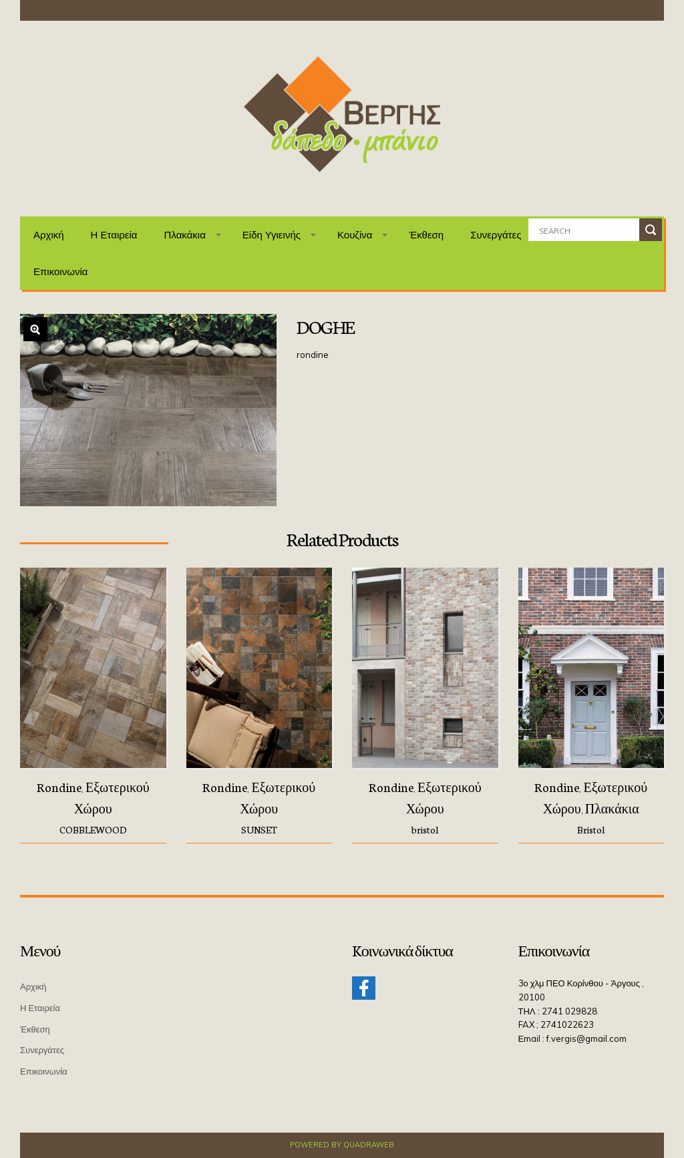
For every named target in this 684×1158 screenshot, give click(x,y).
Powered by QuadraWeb (342, 1144)
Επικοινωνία (60, 271)
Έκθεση (426, 234)
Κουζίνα (355, 234)
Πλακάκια (185, 234)
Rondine (59, 786)
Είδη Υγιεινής (271, 234)
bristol (424, 829)
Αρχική (48, 234)
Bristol (591, 829)
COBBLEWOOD (93, 829)
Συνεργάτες (495, 234)
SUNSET (259, 829)
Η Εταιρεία (114, 234)
